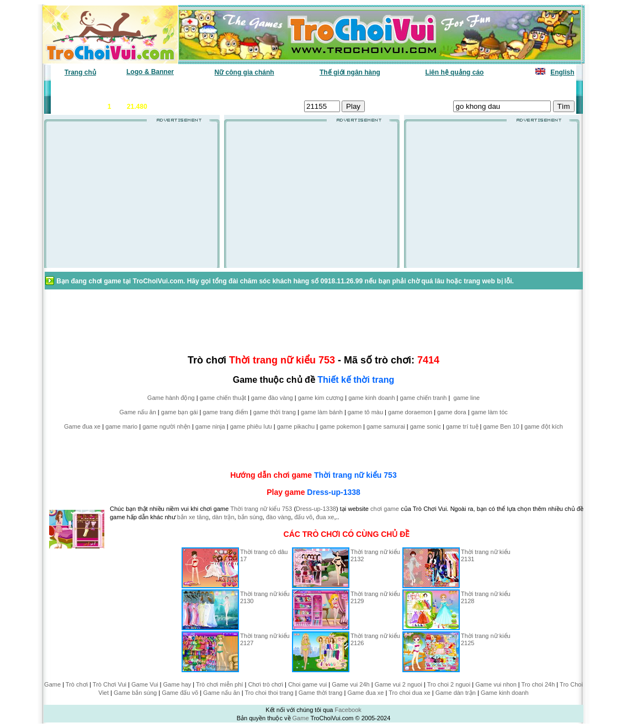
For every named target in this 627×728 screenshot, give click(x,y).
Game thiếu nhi (446, 89)
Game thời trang (321, 692)
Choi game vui (307, 684)
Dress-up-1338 (333, 492)
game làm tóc (489, 412)
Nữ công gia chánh (244, 72)
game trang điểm (225, 412)
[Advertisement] (132, 198)
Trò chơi (77, 684)
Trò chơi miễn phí (219, 684)
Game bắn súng (135, 692)
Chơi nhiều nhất (206, 89)
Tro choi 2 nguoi (448, 684)
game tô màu (365, 412)
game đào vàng (272, 397)
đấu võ (303, 517)
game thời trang (274, 412)
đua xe (325, 517)
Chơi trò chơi (265, 684)
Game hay (177, 684)
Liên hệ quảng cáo (454, 72)
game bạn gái (179, 412)
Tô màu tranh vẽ (544, 89)
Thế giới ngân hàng (350, 72)
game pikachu (296, 426)
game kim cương (320, 397)
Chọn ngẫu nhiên (328, 89)
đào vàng (278, 517)
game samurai (385, 426)
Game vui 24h (350, 684)
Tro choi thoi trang (269, 692)
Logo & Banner (150, 72)
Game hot (494, 89)
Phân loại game (266, 89)
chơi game (384, 508)
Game (52, 684)
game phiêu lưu (251, 426)
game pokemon (341, 426)
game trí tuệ (462, 426)
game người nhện (166, 426)
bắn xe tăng (193, 517)
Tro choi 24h (538, 684)
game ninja (210, 426)
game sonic (425, 426)
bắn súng (250, 517)
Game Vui (144, 684)
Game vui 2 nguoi (398, 684)
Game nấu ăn (137, 412)
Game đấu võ (180, 692)
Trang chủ (80, 72)
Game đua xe (82, 426)
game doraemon (410, 412)
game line (466, 397)
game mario (121, 426)
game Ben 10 (501, 426)
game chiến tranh (423, 397)
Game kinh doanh (505, 692)
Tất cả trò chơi (388, 89)
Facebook (347, 709)
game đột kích (543, 426)
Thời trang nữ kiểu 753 (355, 475)
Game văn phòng (84, 89)
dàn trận (223, 517)
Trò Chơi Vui (109, 684)
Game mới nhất (147, 89)
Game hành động (171, 397)
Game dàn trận (455, 692)
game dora (451, 412)
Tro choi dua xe (409, 692)
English (562, 72)
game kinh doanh (371, 397)
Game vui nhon (496, 684)
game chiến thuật (223, 397)
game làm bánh (322, 412)
